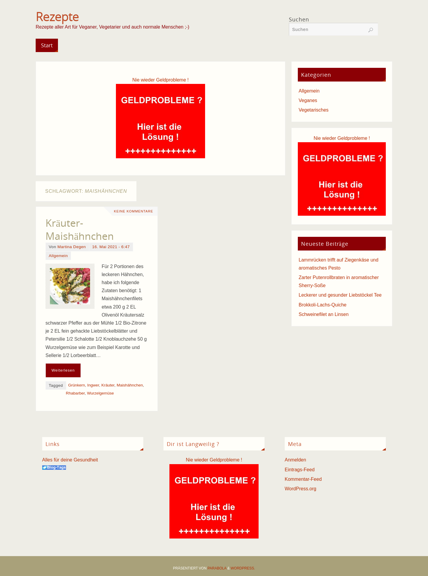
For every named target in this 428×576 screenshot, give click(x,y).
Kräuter (107, 385)
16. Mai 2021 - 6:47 (111, 247)
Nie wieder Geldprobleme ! (160, 79)
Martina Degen (71, 247)
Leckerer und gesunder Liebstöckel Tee (340, 295)
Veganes (308, 100)
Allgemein (58, 255)
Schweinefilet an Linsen (324, 314)
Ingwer (93, 385)
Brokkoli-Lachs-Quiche (323, 304)
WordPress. (243, 568)
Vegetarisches (314, 109)
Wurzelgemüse (100, 393)
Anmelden (295, 459)
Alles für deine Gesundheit (70, 459)
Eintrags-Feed (300, 469)
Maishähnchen (130, 385)
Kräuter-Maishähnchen (79, 229)
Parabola (216, 568)
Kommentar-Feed (303, 479)
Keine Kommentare (133, 211)
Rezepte (57, 16)
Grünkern (76, 385)
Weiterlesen (63, 370)
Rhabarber (75, 393)
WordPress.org (300, 488)
